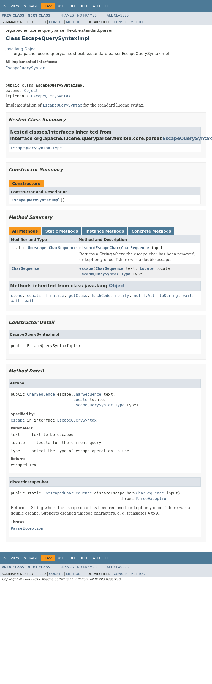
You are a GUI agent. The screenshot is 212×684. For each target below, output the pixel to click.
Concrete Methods (151, 231)
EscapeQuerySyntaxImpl (36, 200)
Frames (67, 15)
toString (168, 295)
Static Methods (61, 231)
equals (34, 295)
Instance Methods (104, 231)
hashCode (101, 295)
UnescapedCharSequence (52, 248)
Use (61, 6)
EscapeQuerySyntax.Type (36, 148)
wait (187, 295)
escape (86, 268)
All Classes (118, 15)
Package (30, 6)
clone (16, 295)
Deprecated (91, 6)
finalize (54, 295)
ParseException (152, 498)
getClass (78, 295)
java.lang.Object (21, 49)
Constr (56, 22)
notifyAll (144, 295)
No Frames (87, 15)
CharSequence (135, 248)
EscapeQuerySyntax (25, 68)
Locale (147, 268)
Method (73, 22)
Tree (72, 6)
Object (31, 90)
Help (109, 6)
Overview (10, 6)
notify (122, 295)
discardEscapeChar (99, 248)
